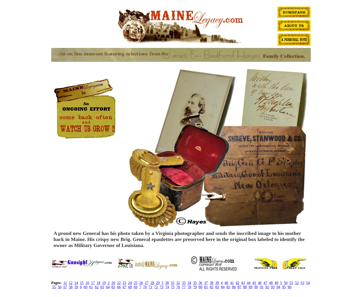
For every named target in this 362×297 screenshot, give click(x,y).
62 (96, 287)
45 (254, 283)
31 (173, 283)
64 (108, 287)
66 (119, 287)
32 (178, 283)
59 (76, 287)
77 (184, 287)
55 (54, 287)
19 (104, 283)
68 (130, 287)
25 (135, 283)
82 (211, 287)
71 (150, 287)
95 (284, 287)
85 (228, 287)
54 (308, 283)
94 (278, 287)
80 (200, 287)
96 (289, 287)
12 (71, 283)
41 (232, 283)
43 (243, 283)
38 (211, 283)
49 (276, 283)
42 (237, 283)
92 (267, 287)
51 (291, 283)
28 (152, 283)
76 (178, 287)
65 (113, 287)
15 (82, 283)
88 (245, 287)
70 (145, 287)
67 (124, 287)
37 (206, 283)
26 (141, 283)
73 (161, 287)
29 (158, 283)
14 (76, 283)
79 (195, 287)
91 (262, 287)
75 (173, 287)
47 (265, 283)
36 (200, 283)
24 (130, 283)
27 (147, 283)
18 (98, 283)
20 (113, 283)
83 (217, 287)
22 (119, 283)
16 (87, 283)
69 (135, 287)
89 (250, 287)
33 (184, 283)
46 (260, 283)
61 (91, 287)
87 (239, 287)
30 (167, 283)
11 (65, 283)
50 (286, 283)
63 (102, 287)
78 (189, 287)
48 (271, 283)
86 (234, 287)
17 (93, 283)
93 (273, 287)
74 (167, 287)
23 (124, 283)
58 (71, 287)
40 (226, 283)
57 (65, 287)
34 (189, 283)
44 (249, 283)
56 (59, 287)
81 (206, 287)
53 (302, 283)
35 (195, 283)
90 (256, 287)
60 (85, 287)
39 (217, 283)
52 (297, 283)
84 (223, 287)
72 (156, 287)
